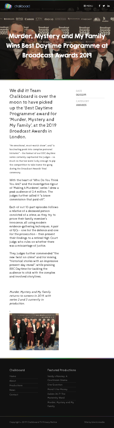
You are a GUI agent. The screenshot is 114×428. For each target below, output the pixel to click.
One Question (55, 384)
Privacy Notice (50, 422)
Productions (16, 385)
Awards (81, 105)
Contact (14, 394)
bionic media (98, 422)
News (12, 390)
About (13, 381)
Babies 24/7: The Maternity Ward (56, 396)
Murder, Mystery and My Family (61, 404)
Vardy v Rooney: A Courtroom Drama (57, 378)
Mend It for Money (58, 389)
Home (13, 376)
